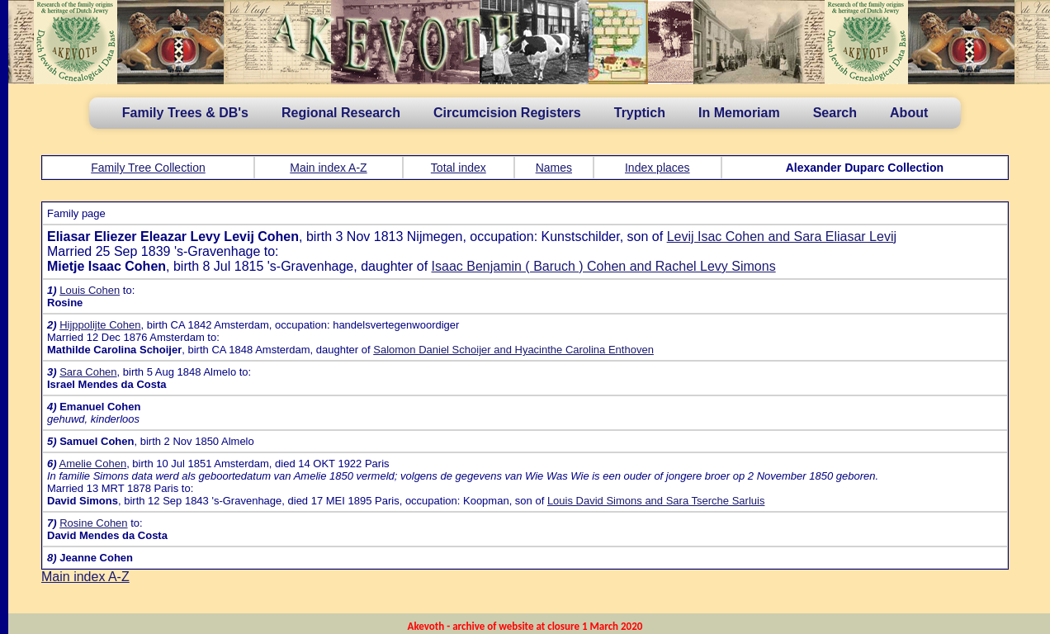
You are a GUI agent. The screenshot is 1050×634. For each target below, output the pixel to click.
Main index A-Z (328, 167)
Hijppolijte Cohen (99, 325)
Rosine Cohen (93, 523)
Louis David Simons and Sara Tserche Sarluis (656, 500)
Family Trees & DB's (185, 113)
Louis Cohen (89, 290)
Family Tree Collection (148, 167)
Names (554, 167)
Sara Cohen (87, 372)
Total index (458, 167)
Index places (657, 167)
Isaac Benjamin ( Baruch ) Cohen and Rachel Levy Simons (604, 266)
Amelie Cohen (92, 463)
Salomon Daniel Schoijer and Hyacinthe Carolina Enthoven (513, 349)
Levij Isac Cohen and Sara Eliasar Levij (781, 236)
